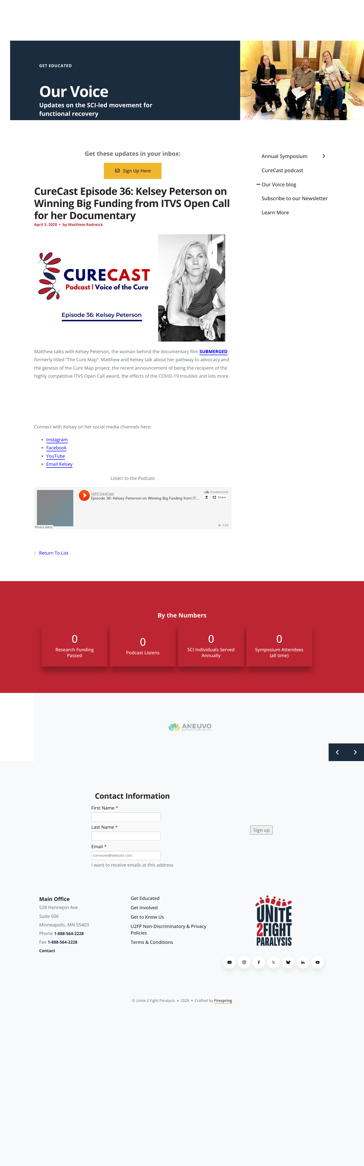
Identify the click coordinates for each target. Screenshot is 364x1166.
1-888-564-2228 (69, 933)
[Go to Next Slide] (355, 752)
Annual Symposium (296, 156)
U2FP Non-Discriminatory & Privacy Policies (168, 929)
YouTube (55, 456)
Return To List (53, 553)
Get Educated (145, 898)
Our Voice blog (279, 184)
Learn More (275, 212)
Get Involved (144, 908)
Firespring (223, 1000)
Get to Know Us (147, 917)
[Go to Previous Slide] (337, 752)
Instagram (57, 440)
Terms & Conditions (152, 942)
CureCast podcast (282, 170)
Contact (47, 950)
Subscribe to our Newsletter (295, 198)
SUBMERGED (213, 352)
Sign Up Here (133, 171)
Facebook (56, 448)
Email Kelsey (59, 464)
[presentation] (211, 830)
